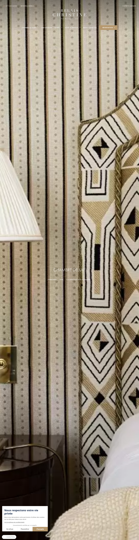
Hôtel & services (71, 28)
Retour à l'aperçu (27, 6)
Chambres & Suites (29, 28)
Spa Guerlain (46, 28)
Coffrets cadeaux (129, 6)
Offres (57, 28)
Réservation (108, 28)
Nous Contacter (90, 28)
